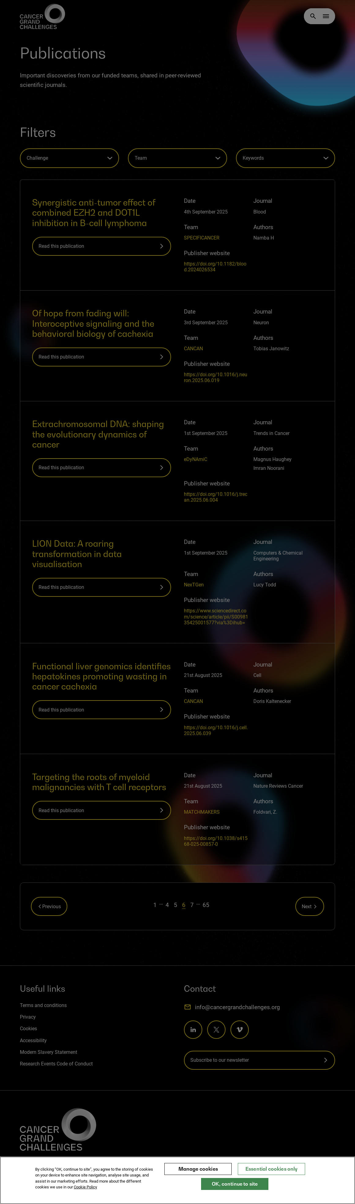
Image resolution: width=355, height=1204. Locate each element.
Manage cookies (198, 1169)
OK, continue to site (235, 1184)
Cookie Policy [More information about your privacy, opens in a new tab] (85, 1187)
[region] (177, 1180)
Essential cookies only (271, 1169)
